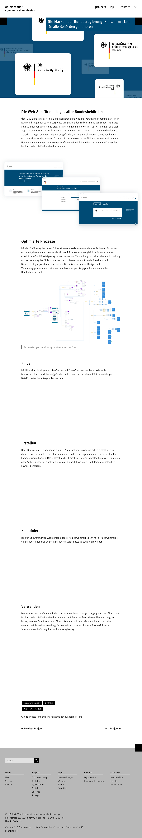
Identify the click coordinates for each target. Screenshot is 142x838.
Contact (125, 7)
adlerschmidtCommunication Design (20, 8)
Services (9, 781)
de (135, 7)
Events (61, 784)
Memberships (116, 777)
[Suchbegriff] (19, 760)
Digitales (49, 703)
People (8, 784)
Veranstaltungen (65, 777)
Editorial (36, 792)
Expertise (62, 788)
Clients (113, 781)
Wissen (61, 781)
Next (111, 728)
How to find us (12, 821)
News (7, 777)
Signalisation (38, 784)
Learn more (11, 831)
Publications (116, 784)
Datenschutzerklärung (94, 781)
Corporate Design (32, 703)
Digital (35, 788)
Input (113, 7)
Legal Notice (90, 777)
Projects (100, 7)
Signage (35, 795)
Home (8, 772)
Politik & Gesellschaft (33, 709)
